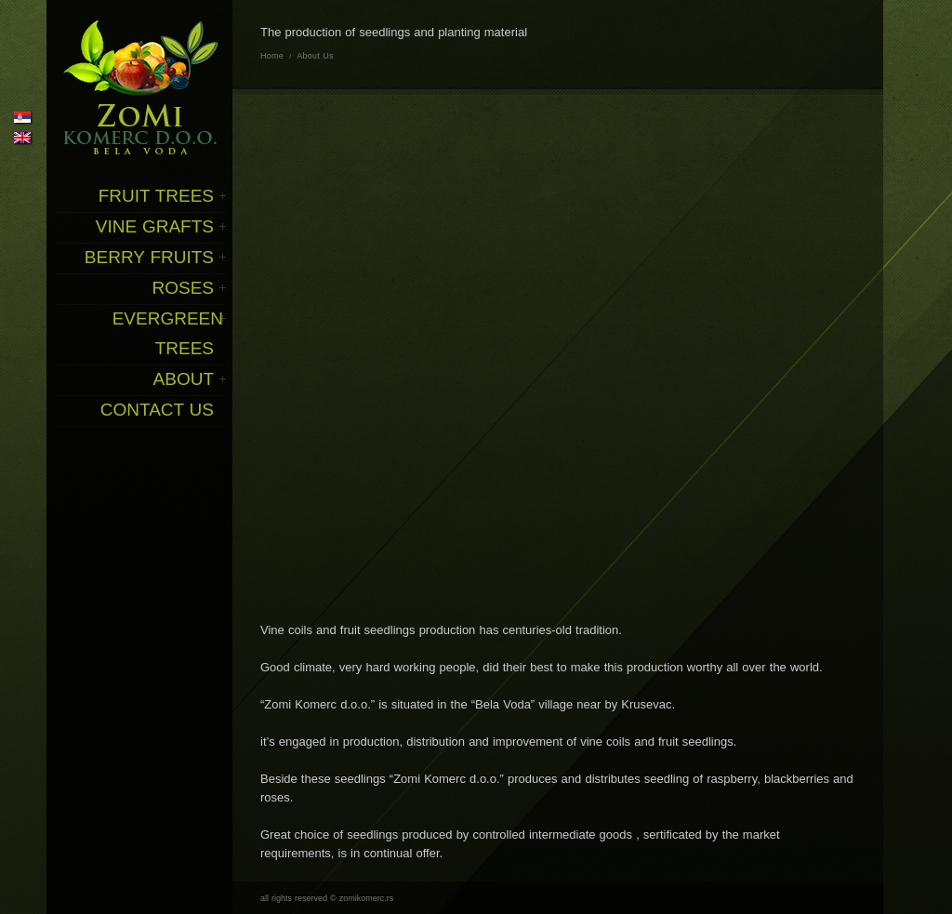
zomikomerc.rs (366, 898)
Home (272, 55)
